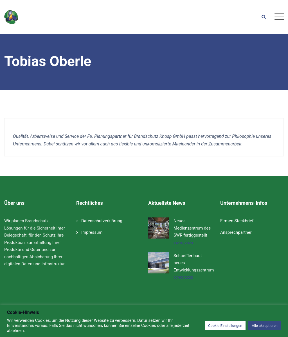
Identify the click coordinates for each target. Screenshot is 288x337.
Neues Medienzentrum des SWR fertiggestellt (192, 228)
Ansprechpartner (236, 232)
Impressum (91, 232)
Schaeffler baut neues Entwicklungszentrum (194, 263)
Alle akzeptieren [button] (265, 325)
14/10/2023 (183, 243)
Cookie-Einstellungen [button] (225, 325)
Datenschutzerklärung (101, 220)
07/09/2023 (183, 277)
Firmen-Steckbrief (236, 220)
